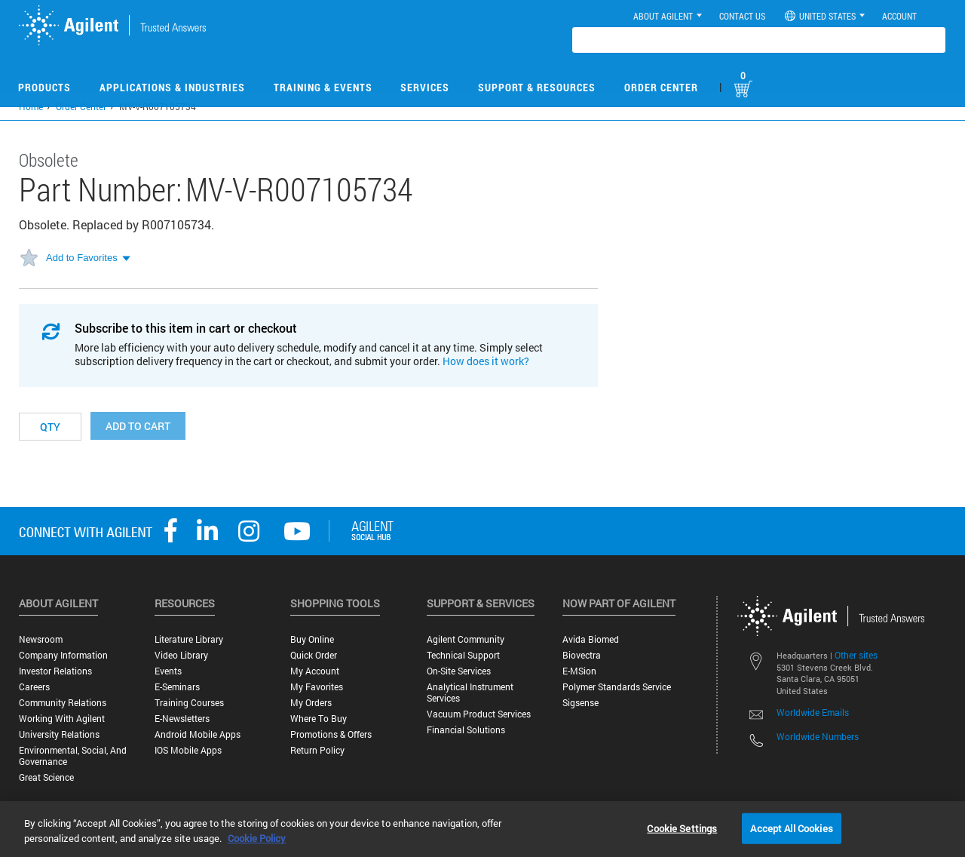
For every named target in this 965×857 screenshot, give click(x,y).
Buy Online (312, 639)
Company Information (63, 655)
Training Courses (189, 702)
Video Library (181, 655)
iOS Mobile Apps (188, 750)
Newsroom (41, 639)
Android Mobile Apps (197, 734)
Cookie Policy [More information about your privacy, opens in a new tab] (257, 838)
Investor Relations (55, 671)
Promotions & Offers (331, 734)
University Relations (59, 734)
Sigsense (580, 702)
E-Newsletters (182, 718)
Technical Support (463, 655)
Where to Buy (318, 718)
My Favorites (316, 687)
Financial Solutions (466, 730)
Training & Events (323, 87)
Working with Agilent (62, 718)
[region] (482, 829)
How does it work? (486, 361)
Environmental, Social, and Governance (73, 756)
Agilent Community (465, 639)
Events (168, 671)
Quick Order (313, 655)
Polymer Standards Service (616, 687)
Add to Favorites (82, 257)
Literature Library (189, 639)
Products (44, 87)
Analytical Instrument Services (470, 692)
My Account (314, 671)
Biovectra (581, 655)
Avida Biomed (590, 639)
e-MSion (579, 671)
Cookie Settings (682, 827)
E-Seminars (177, 687)
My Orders (311, 702)
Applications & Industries (172, 87)
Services (424, 87)
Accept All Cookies (791, 827)
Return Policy (317, 750)
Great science (46, 777)
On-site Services (459, 671)
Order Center (661, 87)
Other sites (856, 655)
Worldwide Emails (813, 712)
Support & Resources (537, 87)
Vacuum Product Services (479, 714)
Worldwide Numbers (818, 736)
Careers (34, 687)
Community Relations (62, 702)
